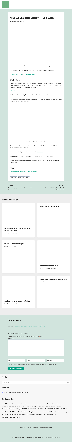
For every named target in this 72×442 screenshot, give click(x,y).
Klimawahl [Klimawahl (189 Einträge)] (6, 411)
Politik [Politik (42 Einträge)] (48, 414)
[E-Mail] (36, 360)
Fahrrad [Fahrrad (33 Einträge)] (16, 406)
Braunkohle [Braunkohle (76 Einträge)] (25, 404)
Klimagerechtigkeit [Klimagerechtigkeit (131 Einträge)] (22, 408)
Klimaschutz (13, 177)
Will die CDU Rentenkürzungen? (14, 244)
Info (11, 15)
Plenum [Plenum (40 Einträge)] (44, 414)
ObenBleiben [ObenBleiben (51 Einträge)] (38, 414)
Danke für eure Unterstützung (49, 206)
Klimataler (12, 74)
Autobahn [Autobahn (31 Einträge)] (19, 404)
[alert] (36, 392)
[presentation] (18, 214)
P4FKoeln (14, 21)
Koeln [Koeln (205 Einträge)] (14, 411)
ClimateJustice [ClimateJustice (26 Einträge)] (40, 404)
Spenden (28, 427)
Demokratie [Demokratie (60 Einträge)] (50, 404)
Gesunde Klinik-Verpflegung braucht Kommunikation (50, 187)
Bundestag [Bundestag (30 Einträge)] (36, 404)
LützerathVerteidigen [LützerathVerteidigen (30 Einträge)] (64, 412)
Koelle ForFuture (45, 281)
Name (9, 360)
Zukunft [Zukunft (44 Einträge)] (18, 417)
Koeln (27, 177)
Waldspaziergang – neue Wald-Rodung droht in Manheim (21, 187)
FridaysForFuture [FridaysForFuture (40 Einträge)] (41, 406)
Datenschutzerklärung (46, 427)
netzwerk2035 (45, 268)
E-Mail (29, 360)
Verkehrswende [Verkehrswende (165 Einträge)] (8, 417)
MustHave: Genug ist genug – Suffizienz (17, 301)
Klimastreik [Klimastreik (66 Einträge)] (63, 409)
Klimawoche (21, 177)
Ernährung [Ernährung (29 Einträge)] (12, 406)
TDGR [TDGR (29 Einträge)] (55, 414)
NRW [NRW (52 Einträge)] (24, 414)
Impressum (35, 427)
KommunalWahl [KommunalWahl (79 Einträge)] (47, 412)
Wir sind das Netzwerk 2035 (49, 266)
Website (49, 360)
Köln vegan (40, 152)
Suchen (67, 382)
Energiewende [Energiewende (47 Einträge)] (58, 404)
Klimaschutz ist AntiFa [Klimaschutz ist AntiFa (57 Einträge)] (52, 408)
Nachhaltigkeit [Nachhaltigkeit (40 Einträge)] (13, 414)
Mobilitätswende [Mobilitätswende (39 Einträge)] (5, 414)
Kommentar (11, 338)
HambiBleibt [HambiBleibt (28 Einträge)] (59, 406)
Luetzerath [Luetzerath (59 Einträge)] (56, 412)
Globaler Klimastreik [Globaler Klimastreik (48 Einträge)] (51, 406)
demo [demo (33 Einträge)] (45, 404)
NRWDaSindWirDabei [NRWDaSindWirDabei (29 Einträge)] (30, 414)
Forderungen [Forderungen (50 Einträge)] (33, 406)
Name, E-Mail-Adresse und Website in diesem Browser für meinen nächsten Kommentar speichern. (33, 364)
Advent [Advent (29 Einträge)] (3, 404)
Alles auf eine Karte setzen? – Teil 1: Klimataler (24, 171)
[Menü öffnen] (69, 4)
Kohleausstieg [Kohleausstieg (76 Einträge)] (27, 412)
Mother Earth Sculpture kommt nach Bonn (53, 279)
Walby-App (19, 74)
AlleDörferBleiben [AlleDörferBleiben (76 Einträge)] (10, 404)
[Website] (55, 360)
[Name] (16, 360)
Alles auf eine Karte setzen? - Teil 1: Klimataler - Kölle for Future (29, 326)
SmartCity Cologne (15, 90)
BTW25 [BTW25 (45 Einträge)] (31, 404)
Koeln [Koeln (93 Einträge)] (20, 412)
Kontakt (22, 427)
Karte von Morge (30, 74)
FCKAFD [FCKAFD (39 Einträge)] (28, 406)
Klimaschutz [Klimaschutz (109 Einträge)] (41, 409)
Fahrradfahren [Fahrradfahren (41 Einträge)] (22, 406)
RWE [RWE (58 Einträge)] (51, 414)
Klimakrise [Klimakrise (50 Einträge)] (33, 408)
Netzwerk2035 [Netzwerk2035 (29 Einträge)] (20, 414)
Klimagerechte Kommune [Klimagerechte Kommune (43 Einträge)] (8, 408)
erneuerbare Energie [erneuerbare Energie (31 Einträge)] (6, 406)
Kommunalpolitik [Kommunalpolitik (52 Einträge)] (36, 412)
